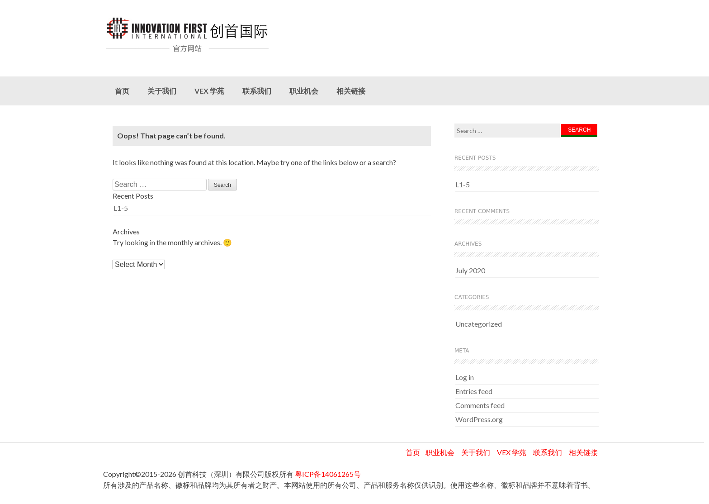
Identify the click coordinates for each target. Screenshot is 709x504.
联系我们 (256, 90)
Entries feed (473, 391)
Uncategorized (478, 323)
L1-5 (120, 208)
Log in (464, 377)
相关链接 (350, 90)
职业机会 (303, 90)
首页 (122, 90)
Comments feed (480, 405)
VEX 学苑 (209, 90)
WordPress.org (479, 419)
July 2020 (470, 270)
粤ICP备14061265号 (328, 474)
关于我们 (161, 90)
